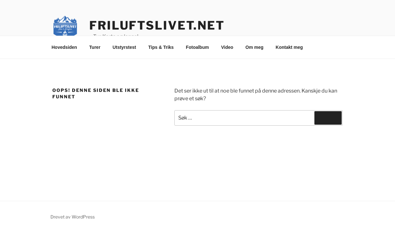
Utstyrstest (124, 47)
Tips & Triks (161, 47)
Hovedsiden (64, 47)
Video (227, 47)
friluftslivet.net (157, 25)
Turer (95, 47)
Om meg (254, 47)
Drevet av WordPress (72, 216)
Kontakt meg (289, 47)
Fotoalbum (197, 47)
